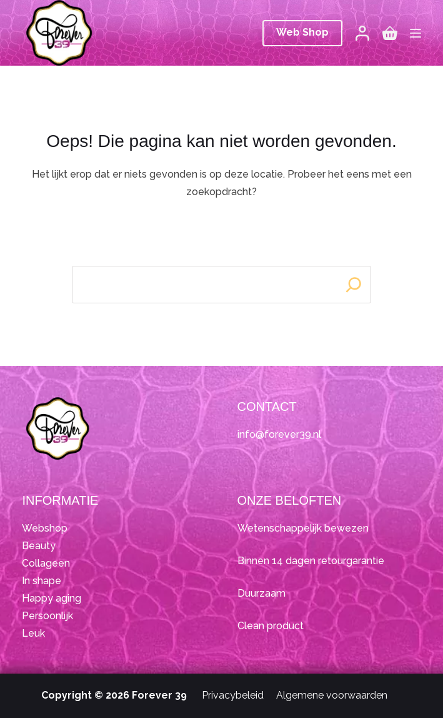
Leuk (33, 633)
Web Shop (302, 32)
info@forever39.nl (279, 434)
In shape (41, 581)
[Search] (354, 284)
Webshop (44, 528)
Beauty (39, 546)
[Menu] (415, 33)
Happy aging (51, 598)
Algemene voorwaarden (331, 695)
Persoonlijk (47, 616)
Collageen (46, 563)
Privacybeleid (233, 695)
